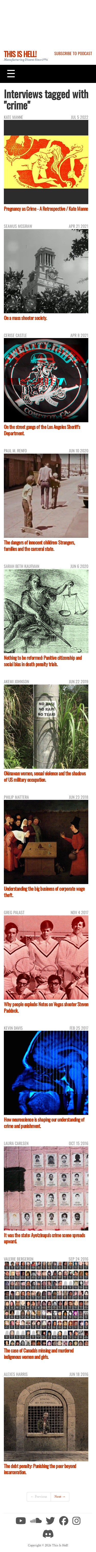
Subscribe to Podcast (73, 53)
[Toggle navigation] (11, 74)
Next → (60, 1496)
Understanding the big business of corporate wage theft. (44, 892)
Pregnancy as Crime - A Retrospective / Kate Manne (46, 208)
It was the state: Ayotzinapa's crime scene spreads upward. (44, 1238)
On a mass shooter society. (25, 317)
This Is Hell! (20, 53)
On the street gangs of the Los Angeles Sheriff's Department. (42, 430)
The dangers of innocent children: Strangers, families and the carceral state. (39, 545)
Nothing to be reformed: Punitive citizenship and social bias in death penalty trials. (42, 661)
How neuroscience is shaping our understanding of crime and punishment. (44, 1122)
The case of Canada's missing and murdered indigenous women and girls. (38, 1353)
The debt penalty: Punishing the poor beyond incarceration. (40, 1469)
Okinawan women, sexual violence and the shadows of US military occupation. (45, 776)
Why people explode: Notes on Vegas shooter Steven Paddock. (46, 1007)
